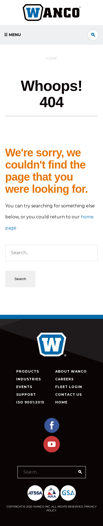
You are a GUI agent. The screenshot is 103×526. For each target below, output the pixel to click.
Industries (28, 379)
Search (93, 35)
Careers (64, 379)
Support (26, 394)
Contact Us (68, 394)
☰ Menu (12, 34)
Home (51, 58)
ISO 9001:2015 (30, 402)
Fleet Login (68, 387)
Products (27, 371)
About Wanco (71, 371)
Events (24, 387)
